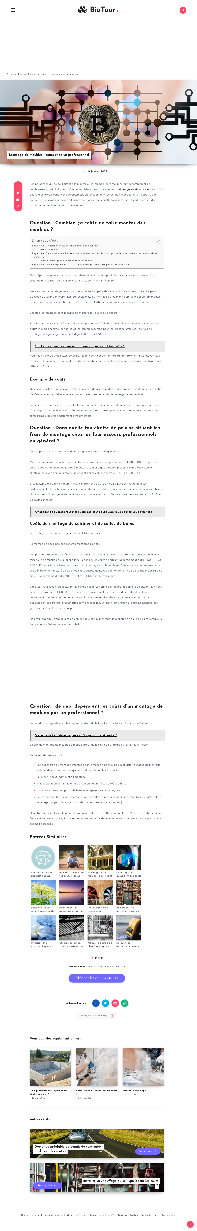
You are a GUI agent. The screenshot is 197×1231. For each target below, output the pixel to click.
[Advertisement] (98, 48)
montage (120, 968)
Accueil (11, 75)
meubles (109, 968)
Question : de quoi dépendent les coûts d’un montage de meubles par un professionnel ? (87, 266)
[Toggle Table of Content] (156, 242)
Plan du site (168, 1217)
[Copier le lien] (97, 1017)
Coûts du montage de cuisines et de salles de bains (68, 262)
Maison (21, 75)
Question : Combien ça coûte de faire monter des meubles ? (70, 247)
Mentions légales (127, 1217)
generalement (95, 968)
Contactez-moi (149, 1217)
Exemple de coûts (49, 250)
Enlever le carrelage (134, 1092)
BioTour (98, 10)
